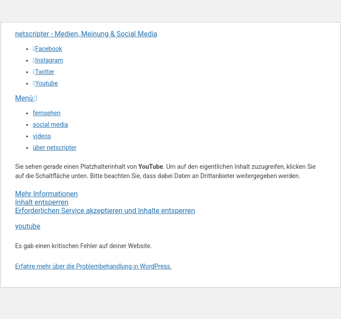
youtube (27, 226)
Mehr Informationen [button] (46, 194)
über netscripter (54, 147)
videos (42, 136)
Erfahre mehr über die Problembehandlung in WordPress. (93, 266)
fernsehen (46, 113)
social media (50, 124)
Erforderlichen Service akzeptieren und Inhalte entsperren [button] (105, 210)
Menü (26, 98)
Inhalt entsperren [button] (41, 202)
